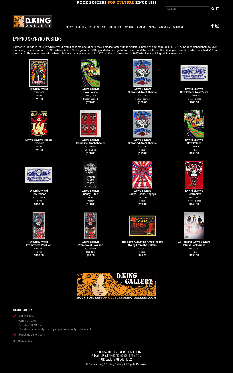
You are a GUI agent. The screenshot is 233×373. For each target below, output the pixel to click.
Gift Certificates (22, 341)
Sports (129, 26)
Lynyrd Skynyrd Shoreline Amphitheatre (90, 144)
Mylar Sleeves (97, 26)
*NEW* (69, 26)
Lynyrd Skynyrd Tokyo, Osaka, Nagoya (142, 195)
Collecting (115, 26)
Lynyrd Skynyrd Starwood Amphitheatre (142, 93)
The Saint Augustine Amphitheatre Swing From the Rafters (142, 246)
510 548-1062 (23, 316)
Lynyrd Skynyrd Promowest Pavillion (38, 246)
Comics (141, 26)
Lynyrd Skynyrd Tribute (38, 143)
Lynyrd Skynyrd (39, 92)
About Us (164, 26)
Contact (178, 26)
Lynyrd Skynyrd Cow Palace (90, 93)
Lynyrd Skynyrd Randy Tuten (90, 195)
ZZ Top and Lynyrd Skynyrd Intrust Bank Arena (194, 246)
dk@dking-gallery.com (29, 334)
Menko (152, 26)
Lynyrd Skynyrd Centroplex (194, 195)
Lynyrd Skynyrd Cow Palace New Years (194, 93)
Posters (81, 26)
